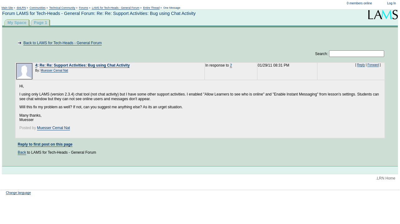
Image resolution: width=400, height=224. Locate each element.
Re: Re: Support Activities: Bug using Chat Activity (85, 65)
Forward (373, 65)
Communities (37, 7)
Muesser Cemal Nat (54, 70)
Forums (83, 7)
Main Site (7, 7)
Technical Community (62, 7)
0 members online (359, 3)
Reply (361, 65)
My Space (16, 22)
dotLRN (21, 7)
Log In (391, 3)
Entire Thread (151, 7)
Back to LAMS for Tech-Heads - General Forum (62, 43)
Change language (18, 192)
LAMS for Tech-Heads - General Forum (115, 7)
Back (22, 152)
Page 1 (40, 22)
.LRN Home (385, 178)
